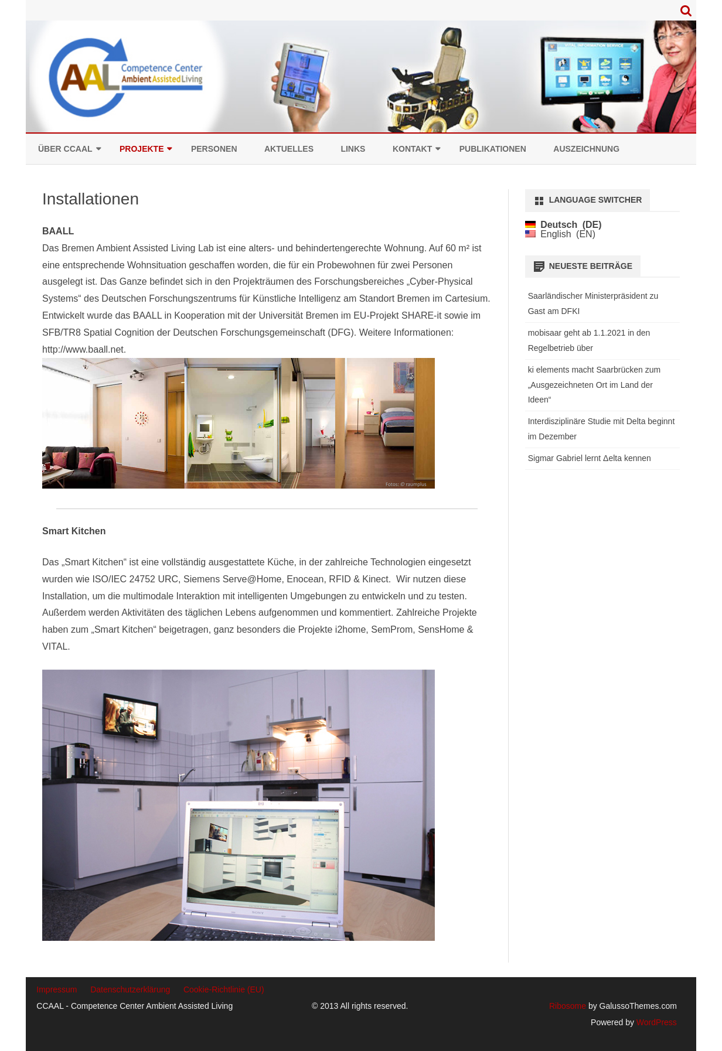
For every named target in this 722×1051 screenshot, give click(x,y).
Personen (214, 148)
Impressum (56, 989)
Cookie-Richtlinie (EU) (223, 989)
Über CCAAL (65, 148)
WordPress (655, 1022)
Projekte (142, 148)
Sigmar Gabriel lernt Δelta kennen (589, 458)
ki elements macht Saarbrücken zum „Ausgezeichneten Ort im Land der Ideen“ (594, 385)
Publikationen (492, 148)
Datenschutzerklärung (130, 989)
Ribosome (567, 1006)
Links (352, 148)
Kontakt (412, 148)
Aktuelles (289, 148)
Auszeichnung (586, 148)
